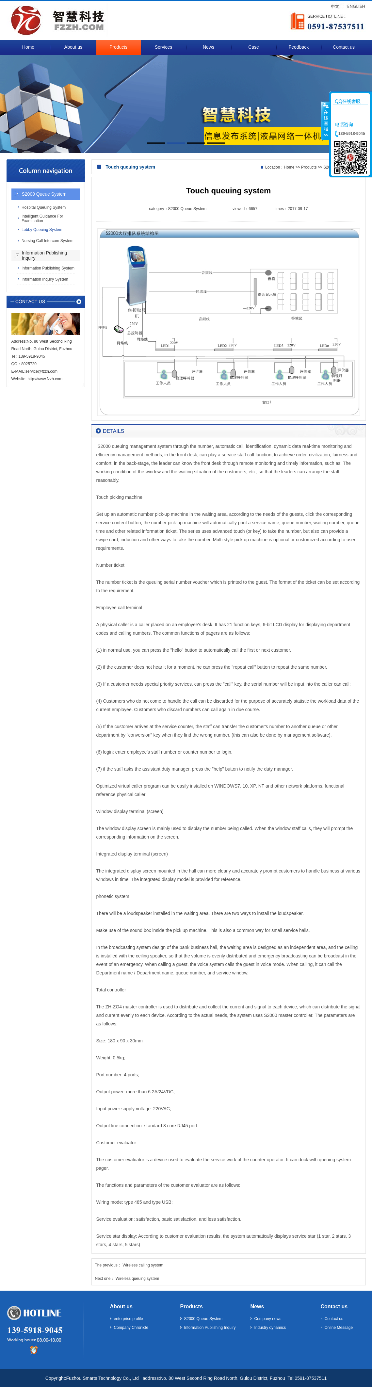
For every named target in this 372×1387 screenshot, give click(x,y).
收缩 (325, 120)
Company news (268, 1318)
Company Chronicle (131, 1327)
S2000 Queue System (44, 194)
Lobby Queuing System (42, 229)
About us (121, 1306)
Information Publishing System (48, 268)
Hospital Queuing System (44, 207)
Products (308, 167)
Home (289, 167)
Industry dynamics (270, 1327)
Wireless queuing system (137, 1278)
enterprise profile (128, 1318)
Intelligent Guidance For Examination (42, 218)
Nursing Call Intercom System (47, 240)
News (257, 1306)
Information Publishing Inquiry (210, 1327)
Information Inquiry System (45, 279)
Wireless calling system (142, 1265)
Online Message (339, 1327)
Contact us (334, 1306)
